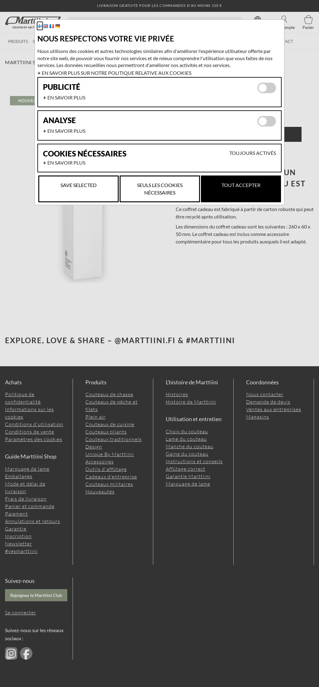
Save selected (78, 185)
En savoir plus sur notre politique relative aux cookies (116, 73)
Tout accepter (240, 185)
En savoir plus (66, 97)
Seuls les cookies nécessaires (160, 188)
